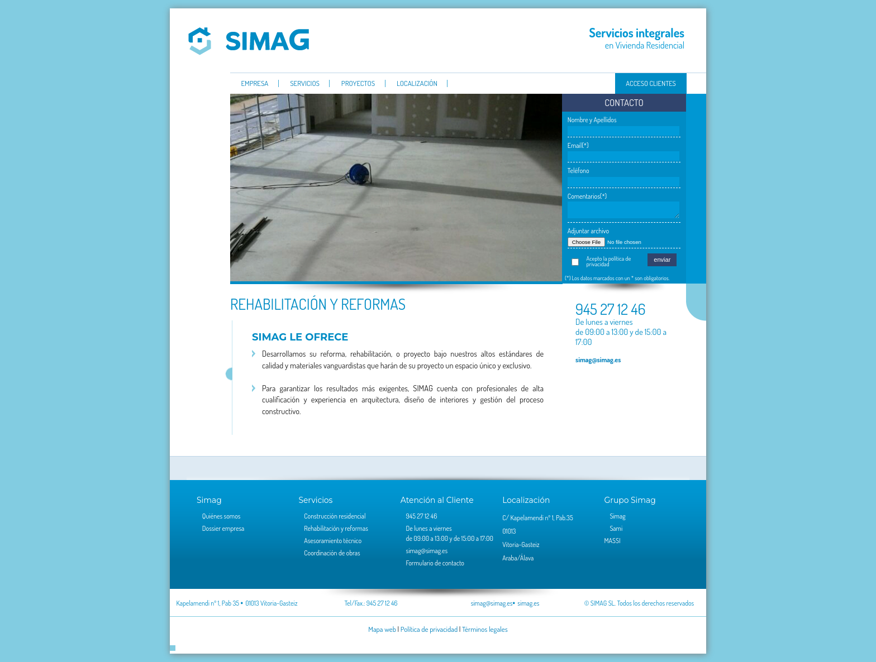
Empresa (254, 83)
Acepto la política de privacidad (609, 261)
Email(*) (578, 145)
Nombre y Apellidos (592, 120)
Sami (616, 528)
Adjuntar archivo (588, 231)
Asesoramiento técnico (332, 540)
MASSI (612, 540)
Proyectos (358, 83)
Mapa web (382, 629)
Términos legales (485, 629)
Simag (248, 40)
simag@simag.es (598, 359)
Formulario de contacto (435, 563)
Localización (417, 83)
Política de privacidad (429, 629)
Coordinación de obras (332, 553)
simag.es (528, 603)
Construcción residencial (334, 516)
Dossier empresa (223, 528)
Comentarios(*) (587, 196)
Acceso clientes (651, 83)
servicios (305, 83)
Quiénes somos (221, 516)
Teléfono (578, 170)
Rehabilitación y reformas (336, 528)
